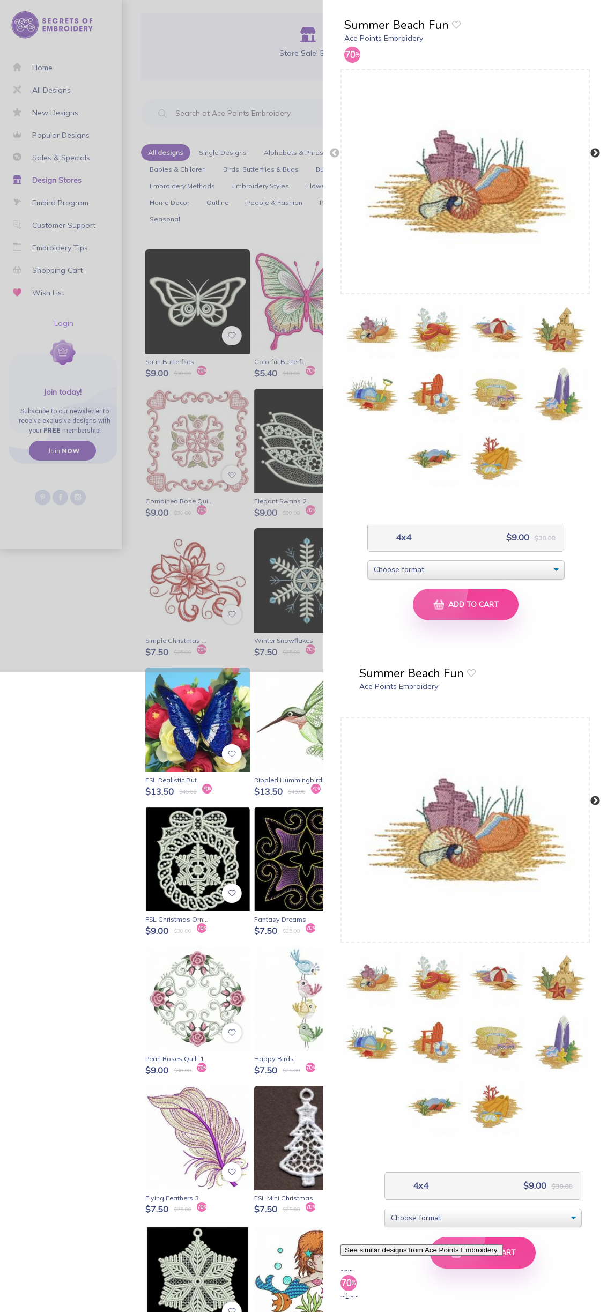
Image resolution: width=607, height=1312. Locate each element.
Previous (334, 153)
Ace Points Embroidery (383, 38)
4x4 (402, 537)
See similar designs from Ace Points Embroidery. (422, 1250)
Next (595, 153)
